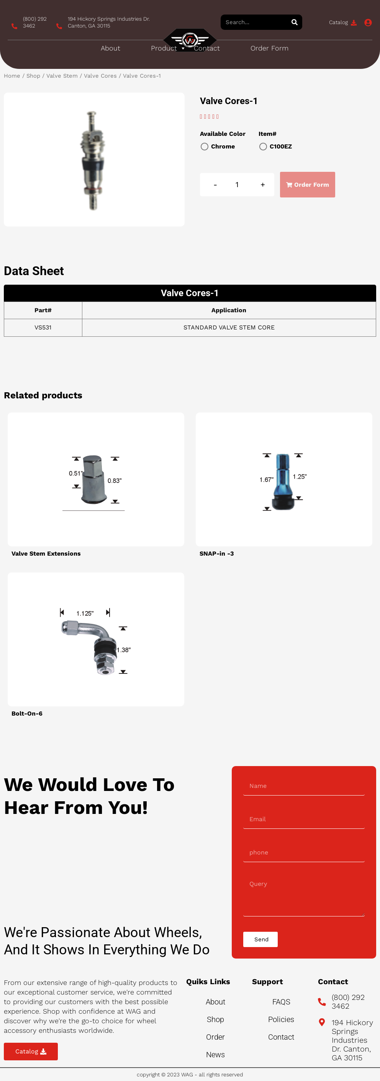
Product (168, 48)
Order (215, 1037)
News (215, 1054)
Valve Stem (62, 75)
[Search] (294, 22)
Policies (281, 1019)
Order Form (269, 48)
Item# (268, 133)
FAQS (281, 1001)
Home (12, 75)
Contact (207, 48)
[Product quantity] (237, 184)
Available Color (223, 133)
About (110, 48)
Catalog (338, 22)
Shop (33, 75)
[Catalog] (354, 23)
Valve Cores (100, 75)
